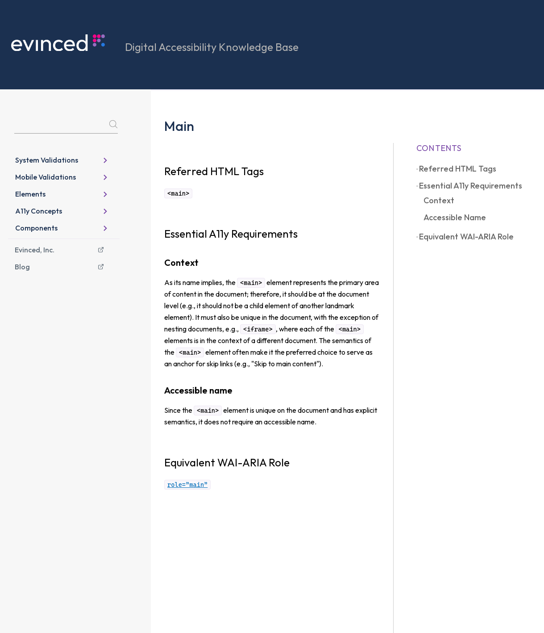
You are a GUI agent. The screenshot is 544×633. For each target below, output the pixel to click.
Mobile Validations (61, 176)
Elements (61, 193)
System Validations (61, 159)
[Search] (66, 126)
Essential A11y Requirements (470, 185)
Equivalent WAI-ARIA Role (466, 236)
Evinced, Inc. (59, 249)
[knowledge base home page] (68, 42)
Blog (59, 266)
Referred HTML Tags (457, 168)
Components (61, 227)
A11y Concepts (61, 210)
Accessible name (455, 217)
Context (439, 200)
